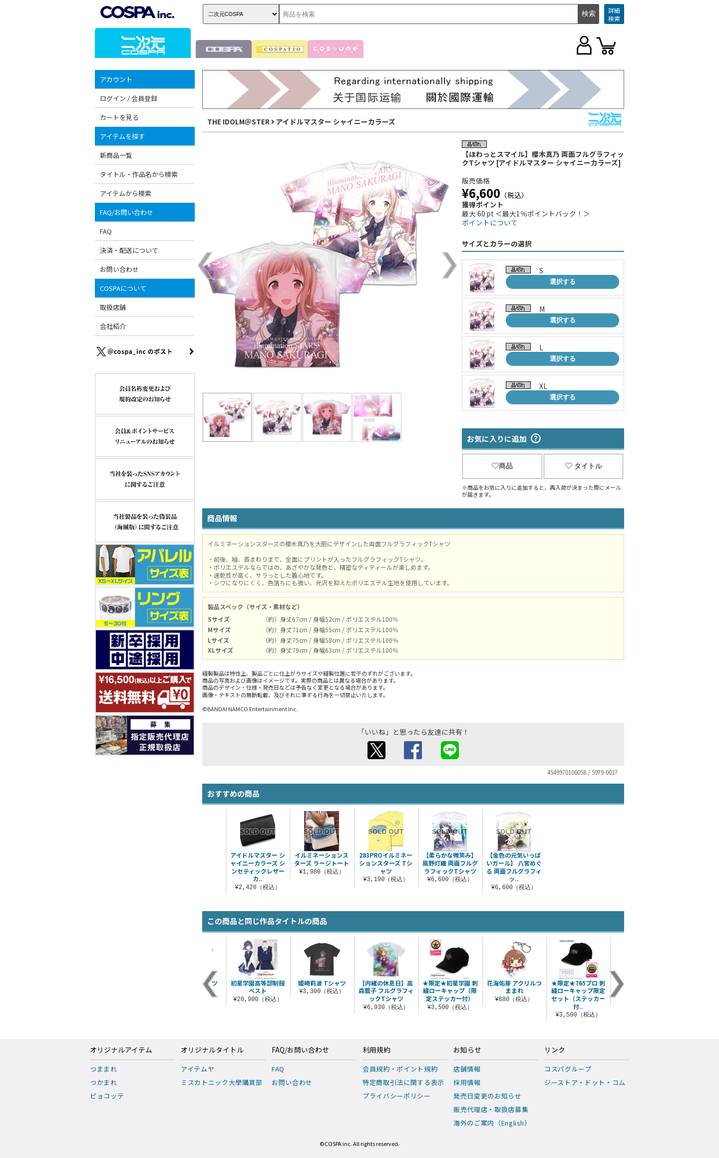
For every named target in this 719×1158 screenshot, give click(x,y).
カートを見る (119, 117)
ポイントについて (490, 222)
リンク (554, 1050)
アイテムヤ (197, 1069)
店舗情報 (467, 1069)
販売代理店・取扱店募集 (490, 1109)
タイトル (583, 466)
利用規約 (376, 1050)
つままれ (103, 1069)
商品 (502, 466)
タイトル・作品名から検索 (139, 174)
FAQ (106, 231)
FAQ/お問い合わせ (126, 212)
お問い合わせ (119, 269)
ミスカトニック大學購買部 (222, 1082)
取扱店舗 (113, 307)
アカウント (116, 79)
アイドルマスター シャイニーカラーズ (335, 121)
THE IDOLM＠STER (238, 121)
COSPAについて (123, 288)
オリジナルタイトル (212, 1050)
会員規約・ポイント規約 (399, 1069)
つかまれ (103, 1082)
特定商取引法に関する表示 (403, 1082)
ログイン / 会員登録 (128, 98)
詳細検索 (614, 14)
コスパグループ (568, 1069)
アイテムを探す (122, 136)
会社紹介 (113, 326)
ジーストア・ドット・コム (585, 1082)
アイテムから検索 (125, 193)
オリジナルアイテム (121, 1050)
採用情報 (467, 1082)
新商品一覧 (116, 155)
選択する (563, 281)
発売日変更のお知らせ (487, 1096)
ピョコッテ (107, 1096)
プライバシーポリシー (396, 1096)
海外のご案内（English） (492, 1123)
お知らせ (467, 1050)
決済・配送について (129, 250)
